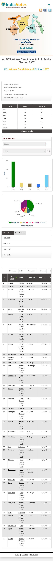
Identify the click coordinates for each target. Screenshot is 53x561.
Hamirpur (11, 399)
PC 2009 (7, 255)
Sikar (10, 513)
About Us (25, 555)
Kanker (10, 421)
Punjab (21, 286)
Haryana (21, 283)
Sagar (10, 483)
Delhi (21, 357)
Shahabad (11, 493)
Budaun (10, 344)
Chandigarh (12, 354)
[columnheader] (12, 278)
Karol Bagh (11, 431)
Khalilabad (11, 437)
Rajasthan (21, 408)
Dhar (9, 366)
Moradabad (12, 470)
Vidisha (10, 539)
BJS (4, 115)
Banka (10, 309)
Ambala (10, 283)
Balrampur (11, 299)
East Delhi (11, 386)
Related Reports (8, 233)
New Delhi (11, 480)
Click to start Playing (26, 52)
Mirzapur (11, 460)
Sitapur (10, 516)
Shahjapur (11, 503)
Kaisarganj (11, 412)
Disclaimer (34, 555)
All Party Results (27, 131)
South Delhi (12, 526)
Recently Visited (20, 233)
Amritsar (11, 286)
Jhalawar (11, 408)
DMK (4, 118)
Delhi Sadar (12, 363)
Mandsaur (11, 450)
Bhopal (10, 334)
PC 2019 (7, 243)
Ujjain (10, 529)
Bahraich (11, 289)
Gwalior (10, 389)
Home (17, 555)
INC (4, 109)
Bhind (10, 324)
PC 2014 (7, 249)
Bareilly (10, 314)
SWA (4, 112)
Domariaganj (12, 376)
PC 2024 (7, 238)
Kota (9, 447)
